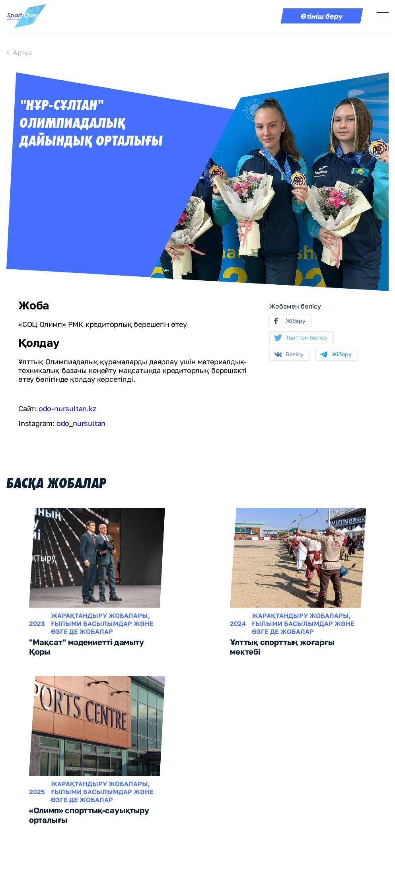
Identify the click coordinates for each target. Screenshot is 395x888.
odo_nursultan (80, 423)
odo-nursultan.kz (67, 408)
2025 (37, 792)
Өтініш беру (322, 16)
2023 (37, 624)
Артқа (22, 52)
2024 (238, 624)
